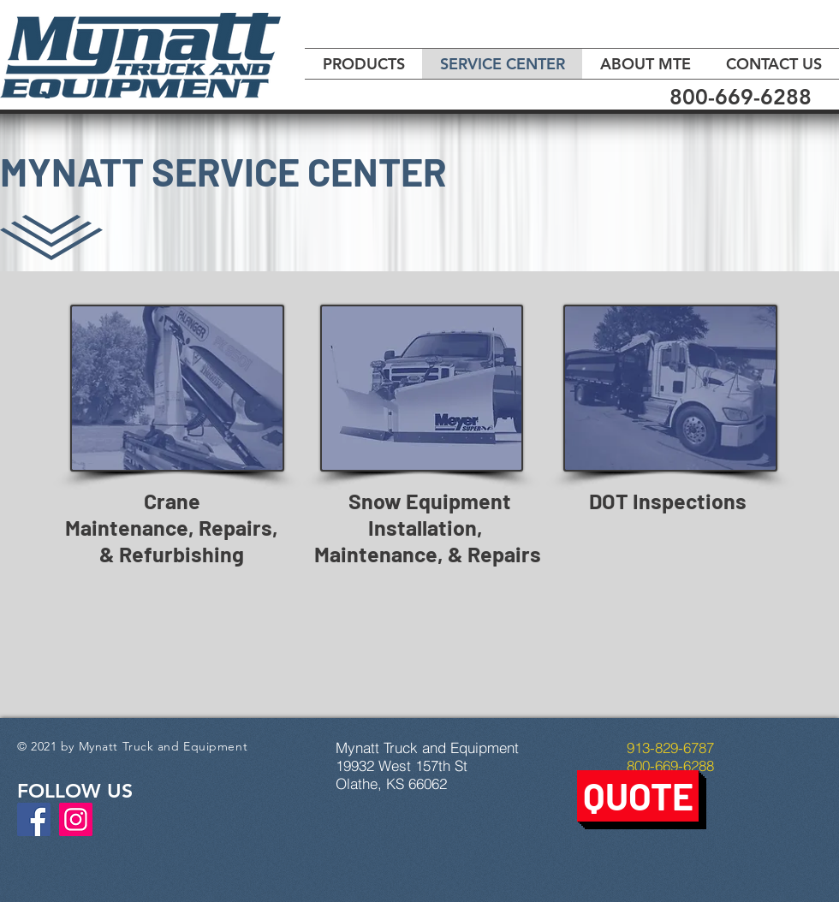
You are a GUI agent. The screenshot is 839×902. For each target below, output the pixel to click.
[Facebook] (34, 819)
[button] (638, 796)
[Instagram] (75, 819)
